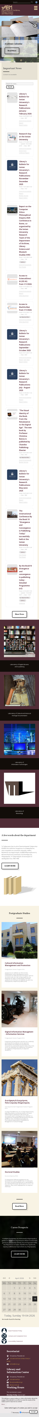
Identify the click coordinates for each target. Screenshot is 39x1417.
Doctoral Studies (12, 1172)
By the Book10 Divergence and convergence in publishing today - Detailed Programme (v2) (25, 577)
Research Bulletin (23, 125)
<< (4, 1278)
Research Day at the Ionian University (25, 137)
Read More (12, 51)
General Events (22, 150)
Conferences (22, 153)
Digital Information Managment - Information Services (19, 1033)
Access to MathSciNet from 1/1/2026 (25, 307)
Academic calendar (13, 44)
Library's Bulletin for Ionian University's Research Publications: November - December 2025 (24, 172)
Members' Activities (23, 195)
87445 (8, 1361)
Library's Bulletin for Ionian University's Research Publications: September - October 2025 (25, 340)
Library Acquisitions (23, 295)
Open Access (27, 359)
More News (19, 614)
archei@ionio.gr (15, 1364)
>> (34, 1278)
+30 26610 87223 (15, 1379)
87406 (23, 1358)
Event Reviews (22, 267)
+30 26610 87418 (15, 1358)
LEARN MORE (9, 866)
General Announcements (25, 121)
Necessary (16, 1412)
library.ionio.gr (14, 1385)
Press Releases (22, 557)
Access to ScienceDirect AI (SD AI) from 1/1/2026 (25, 279)
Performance (25, 1412)
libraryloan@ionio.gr (16, 1382)
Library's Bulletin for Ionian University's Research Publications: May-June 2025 (24, 481)
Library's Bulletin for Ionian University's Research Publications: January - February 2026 (25, 104)
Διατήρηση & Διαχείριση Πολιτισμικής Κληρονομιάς (17, 1101)
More (3, 1404)
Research (21, 123)
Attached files (25, 317)
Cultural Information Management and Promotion (17, 964)
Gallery (23, 262)
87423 (27, 1358)
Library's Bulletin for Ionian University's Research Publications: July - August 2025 (24, 380)
